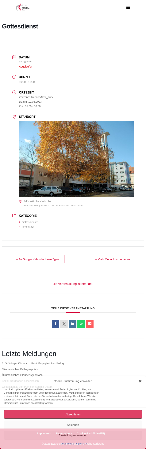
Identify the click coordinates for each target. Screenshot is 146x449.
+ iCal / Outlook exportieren (112, 259)
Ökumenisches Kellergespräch (20, 369)
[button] (140, 381)
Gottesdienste (28, 222)
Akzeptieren (72, 414)
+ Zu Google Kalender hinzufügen (37, 259)
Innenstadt (26, 226)
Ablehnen (73, 424)
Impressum (81, 443)
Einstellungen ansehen (73, 435)
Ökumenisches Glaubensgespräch (22, 375)
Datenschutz (67, 443)
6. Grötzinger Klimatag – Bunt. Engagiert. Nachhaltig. (33, 363)
